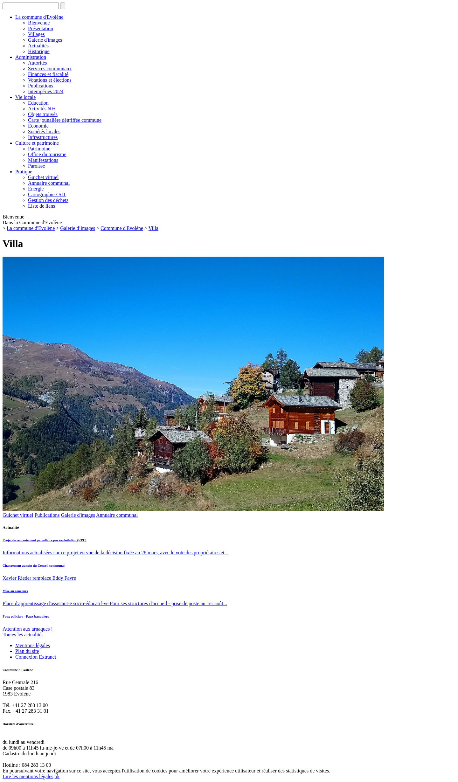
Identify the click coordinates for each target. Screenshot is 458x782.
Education (38, 103)
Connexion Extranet (35, 657)
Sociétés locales (44, 131)
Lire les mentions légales (28, 776)
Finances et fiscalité (48, 74)
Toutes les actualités (23, 634)
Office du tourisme (47, 154)
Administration (30, 57)
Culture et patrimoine (37, 143)
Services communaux (50, 68)
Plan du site (27, 651)
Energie (36, 188)
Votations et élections (50, 80)
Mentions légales (32, 645)
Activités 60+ (42, 108)
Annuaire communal (49, 183)
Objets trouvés (43, 114)
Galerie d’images (77, 228)
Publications (40, 85)
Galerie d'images (45, 40)
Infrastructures (43, 137)
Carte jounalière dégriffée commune (64, 120)
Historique (39, 51)
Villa (153, 228)
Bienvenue (39, 22)
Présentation (40, 28)
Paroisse (36, 166)
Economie (38, 125)
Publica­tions (46, 515)
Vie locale (25, 97)
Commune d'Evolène (122, 228)
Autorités (37, 63)
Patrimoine (39, 148)
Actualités (38, 45)
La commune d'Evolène (39, 17)
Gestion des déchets (48, 200)
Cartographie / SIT (47, 194)
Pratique (23, 171)
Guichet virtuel (43, 177)
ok (57, 776)
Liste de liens (41, 206)
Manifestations (43, 160)
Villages (36, 34)
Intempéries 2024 (46, 91)
